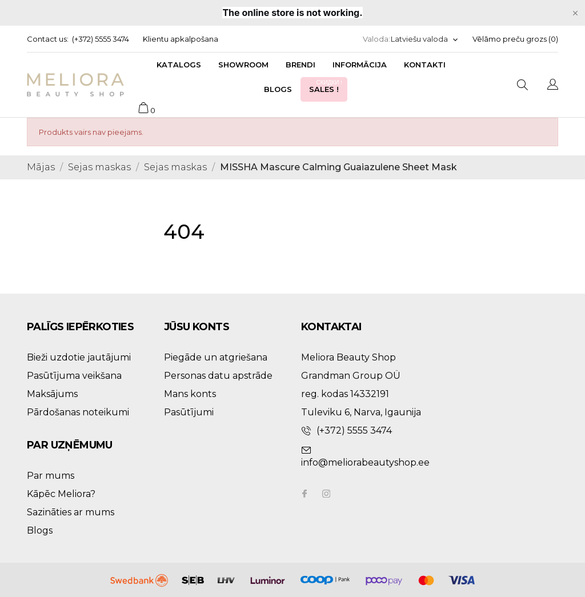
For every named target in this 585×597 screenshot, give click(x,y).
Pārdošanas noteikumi (78, 412)
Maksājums (52, 393)
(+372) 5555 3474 (100, 38)
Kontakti (425, 64)
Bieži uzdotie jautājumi (79, 357)
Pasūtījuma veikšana (74, 375)
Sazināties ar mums (70, 512)
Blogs (278, 89)
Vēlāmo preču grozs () (515, 38)
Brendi (300, 64)
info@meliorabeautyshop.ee (365, 462)
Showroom (243, 64)
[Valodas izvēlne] (425, 39)
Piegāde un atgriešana (215, 357)
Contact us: (48, 38)
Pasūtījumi (189, 412)
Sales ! (326, 86)
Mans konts (190, 393)
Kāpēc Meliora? (61, 493)
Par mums (50, 475)
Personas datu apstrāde (218, 375)
